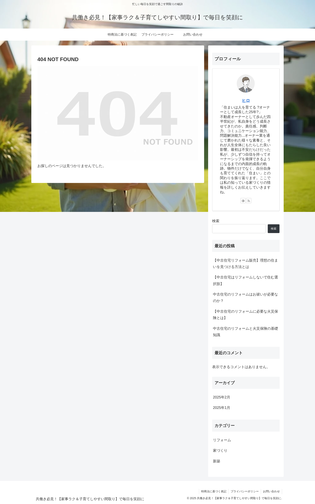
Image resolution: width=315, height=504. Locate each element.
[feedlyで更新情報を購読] (243, 200)
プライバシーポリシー (245, 491)
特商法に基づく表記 (213, 491)
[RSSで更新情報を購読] (248, 200)
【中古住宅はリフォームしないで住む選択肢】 (245, 280)
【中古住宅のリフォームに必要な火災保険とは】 (245, 314)
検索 (215, 221)
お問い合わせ (271, 491)
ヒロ (246, 100)
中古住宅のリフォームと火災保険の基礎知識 (245, 331)
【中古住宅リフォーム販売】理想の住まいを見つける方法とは (245, 263)
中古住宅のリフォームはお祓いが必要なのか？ (245, 297)
